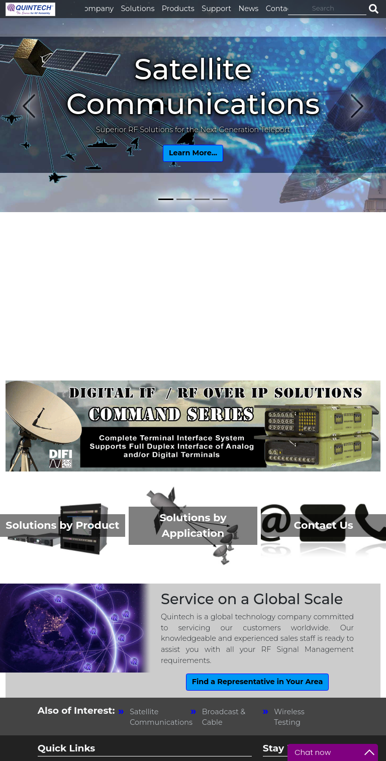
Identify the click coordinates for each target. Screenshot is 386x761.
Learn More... (193, 152)
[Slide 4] (220, 199)
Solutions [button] (138, 8)
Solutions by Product (62, 525)
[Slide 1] (165, 199)
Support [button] (216, 8)
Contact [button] (280, 8)
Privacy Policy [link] (256, 747)
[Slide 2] (183, 199)
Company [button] (96, 8)
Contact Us (323, 525)
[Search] (327, 8)
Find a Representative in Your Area (257, 681)
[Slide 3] (202, 199)
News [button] (249, 8)
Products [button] (178, 8)
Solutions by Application (192, 525)
